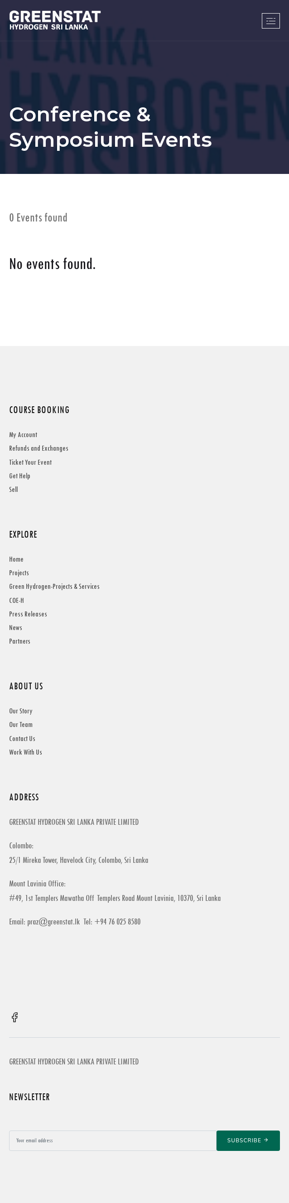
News (15, 627)
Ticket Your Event (30, 462)
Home (16, 559)
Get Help (19, 476)
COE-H (16, 600)
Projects (19, 572)
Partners (19, 641)
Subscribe (248, 1140)
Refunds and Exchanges (38, 448)
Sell (13, 489)
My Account (23, 434)
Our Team (21, 724)
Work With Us (25, 752)
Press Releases (28, 614)
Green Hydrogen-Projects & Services (54, 586)
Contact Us (22, 738)
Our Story (21, 711)
